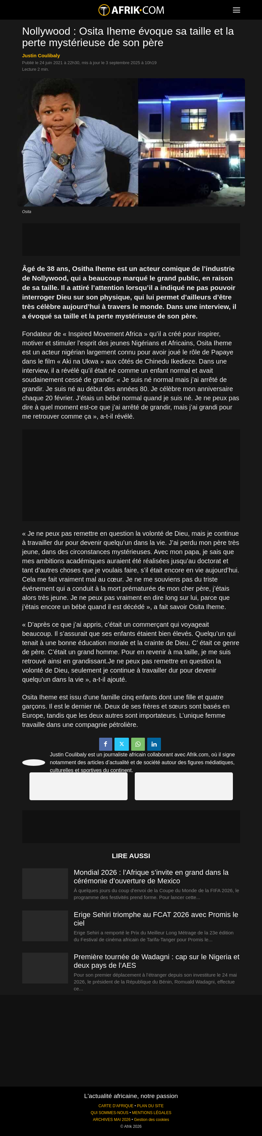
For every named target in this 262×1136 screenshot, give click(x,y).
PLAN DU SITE (150, 1106)
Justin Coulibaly (41, 55)
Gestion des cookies (151, 1119)
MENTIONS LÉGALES (151, 1112)
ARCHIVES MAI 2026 (112, 1119)
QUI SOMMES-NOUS (110, 1112)
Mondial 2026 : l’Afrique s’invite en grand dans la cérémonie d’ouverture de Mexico (151, 876)
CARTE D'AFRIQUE (115, 1106)
